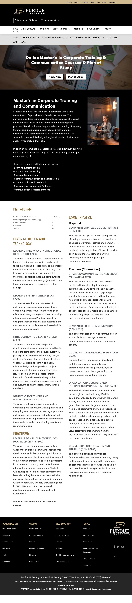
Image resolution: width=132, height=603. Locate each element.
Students (59, 548)
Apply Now (19, 42)
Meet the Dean (88, 535)
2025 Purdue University (23, 581)
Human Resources (36, 535)
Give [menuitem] (104, 2)
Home (15, 29)
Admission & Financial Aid (57, 37)
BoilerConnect (7, 542)
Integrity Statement (71, 581)
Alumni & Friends (89, 542)
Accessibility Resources (93, 589)
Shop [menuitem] (92, 2)
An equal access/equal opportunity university (48, 581)
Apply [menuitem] (69, 2)
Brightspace (6, 535)
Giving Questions (89, 559)
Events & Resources (88, 37)
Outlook (5, 555)
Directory (32, 555)
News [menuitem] (76, 2)
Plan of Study (75, 76)
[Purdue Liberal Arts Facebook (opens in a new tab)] (115, 547)
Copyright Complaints (87, 581)
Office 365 (6, 548)
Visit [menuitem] (98, 2)
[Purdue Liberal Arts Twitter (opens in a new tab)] (119, 547)
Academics (60, 529)
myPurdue (6, 561)
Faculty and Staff (35, 529)
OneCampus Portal (9, 529)
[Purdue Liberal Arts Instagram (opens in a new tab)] (116, 557)
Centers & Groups (61, 29)
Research (78, 29)
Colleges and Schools (36, 548)
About (108, 29)
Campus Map (34, 561)
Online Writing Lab (62, 561)
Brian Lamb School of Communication (37, 20)
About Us (86, 529)
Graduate (44, 29)
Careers (32, 542)
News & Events (93, 29)
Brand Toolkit (101, 581)
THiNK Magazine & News (65, 555)
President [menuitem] (84, 2)
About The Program (25, 37)
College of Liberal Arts (37, 589)
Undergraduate (28, 29)
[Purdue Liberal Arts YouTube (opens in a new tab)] (123, 547)
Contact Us (110, 37)
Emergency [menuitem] (112, 2)
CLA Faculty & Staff (63, 535)
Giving (16, 31)
